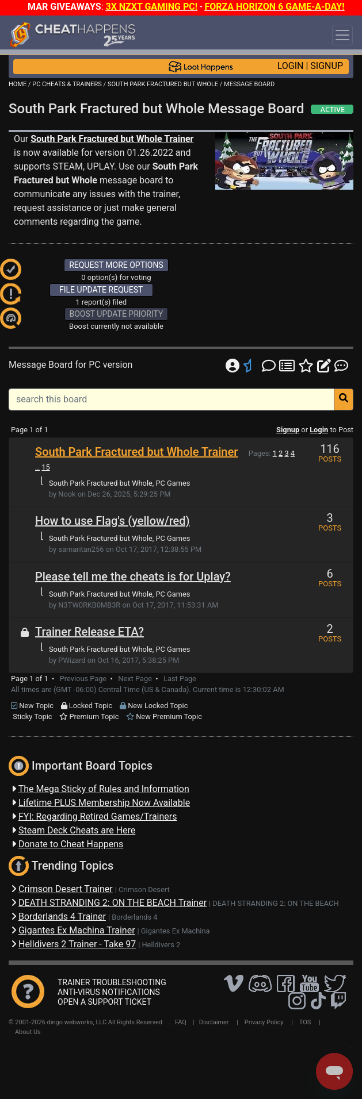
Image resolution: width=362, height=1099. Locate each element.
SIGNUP (326, 65)
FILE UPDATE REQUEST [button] (101, 289)
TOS (305, 1022)
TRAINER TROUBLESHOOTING (112, 982)
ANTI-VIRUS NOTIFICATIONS (109, 992)
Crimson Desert (144, 889)
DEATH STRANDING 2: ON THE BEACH (275, 903)
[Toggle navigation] (342, 35)
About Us (28, 1032)
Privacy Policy (264, 1022)
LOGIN (290, 65)
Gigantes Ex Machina (175, 931)
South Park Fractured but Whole (101, 483)
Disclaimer (214, 1022)
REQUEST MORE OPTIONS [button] (116, 265)
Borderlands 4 (134, 917)
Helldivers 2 (161, 944)
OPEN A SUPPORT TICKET (104, 1001)
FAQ (180, 1022)
